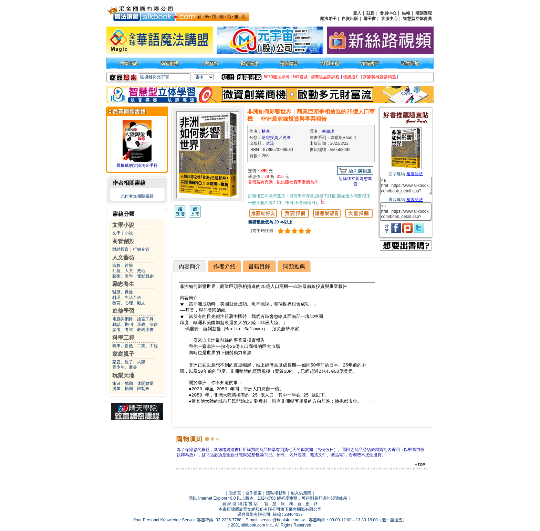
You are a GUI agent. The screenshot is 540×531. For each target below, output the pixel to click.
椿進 (266, 131)
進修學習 (123, 311)
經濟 (286, 137)
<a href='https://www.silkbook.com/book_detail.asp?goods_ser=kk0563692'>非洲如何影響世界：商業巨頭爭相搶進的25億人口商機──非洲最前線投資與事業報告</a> (406, 186)
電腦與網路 (122, 319)
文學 (116, 233)
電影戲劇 (145, 276)
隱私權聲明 (276, 493)
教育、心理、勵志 (128, 303)
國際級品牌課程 (325, 76)
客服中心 (389, 18)
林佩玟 (328, 131)
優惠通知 (351, 76)
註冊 (370, 13)
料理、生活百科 (126, 297)
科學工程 (123, 338)
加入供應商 (301, 493)
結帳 (406, 13)
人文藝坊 (123, 257)
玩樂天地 (123, 375)
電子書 (369, 18)
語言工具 (145, 319)
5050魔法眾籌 (277, 76)
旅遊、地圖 (122, 383)
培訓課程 (423, 13)
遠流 (270, 143)
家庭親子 (123, 354)
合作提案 (253, 493)
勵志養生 (123, 284)
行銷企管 (141, 249)
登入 (357, 13)
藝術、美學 (122, 276)
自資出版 (350, 18)
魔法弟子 (328, 18)
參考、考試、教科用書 (133, 329)
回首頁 (235, 493)
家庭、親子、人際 (128, 362)
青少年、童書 (124, 367)
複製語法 (414, 173)
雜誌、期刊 (122, 324)
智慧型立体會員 (417, 18)
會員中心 (388, 13)
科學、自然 (122, 345)
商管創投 (123, 241)
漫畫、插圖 (122, 388)
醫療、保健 (122, 292)
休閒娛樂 (145, 383)
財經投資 (120, 249)
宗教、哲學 (122, 265)
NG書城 (300, 76)
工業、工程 (147, 345)
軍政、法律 (147, 324)
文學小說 (123, 225)
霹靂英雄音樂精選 (379, 76)
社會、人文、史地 (128, 270)
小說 (129, 233)
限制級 (143, 388)
